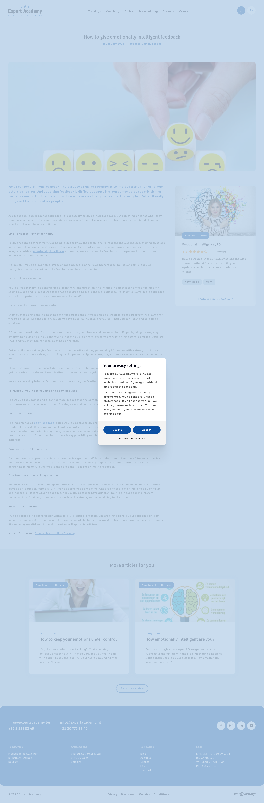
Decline (117, 429)
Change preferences (132, 439)
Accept (146, 429)
